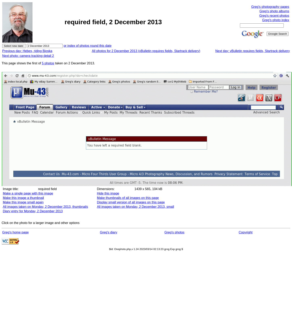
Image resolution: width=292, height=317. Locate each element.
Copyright (245, 232)
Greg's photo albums (274, 11)
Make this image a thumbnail (23, 198)
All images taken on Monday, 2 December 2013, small (135, 206)
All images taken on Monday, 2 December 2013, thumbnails (45, 206)
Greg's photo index (275, 20)
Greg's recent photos (274, 15)
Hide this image (108, 193)
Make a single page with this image (28, 193)
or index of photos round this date (88, 45)
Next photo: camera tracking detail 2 (28, 56)
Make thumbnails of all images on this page (128, 198)
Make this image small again (23, 202)
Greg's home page (15, 232)
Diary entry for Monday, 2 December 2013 (33, 211)
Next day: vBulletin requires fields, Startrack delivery (252, 51)
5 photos (48, 63)
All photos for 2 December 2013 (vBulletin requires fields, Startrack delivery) (146, 51)
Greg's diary (108, 232)
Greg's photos (174, 232)
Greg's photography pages (270, 6)
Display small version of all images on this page (131, 202)
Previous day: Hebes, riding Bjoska (27, 51)
